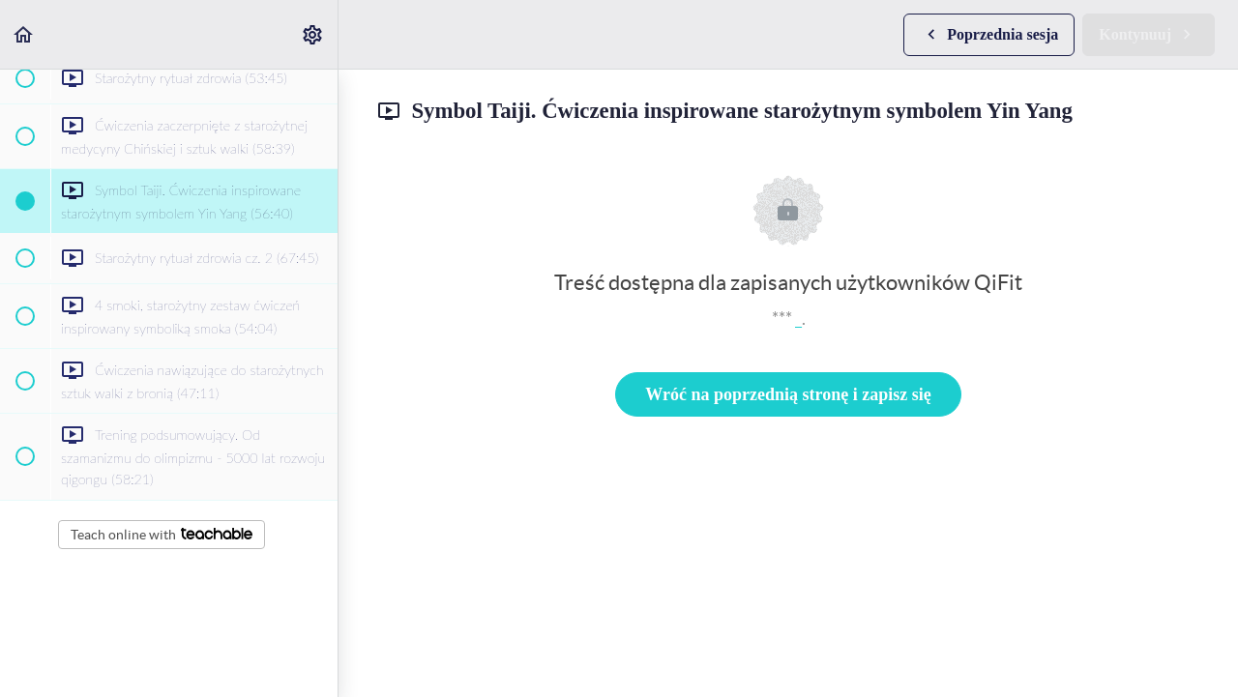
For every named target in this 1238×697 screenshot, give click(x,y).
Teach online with (161, 534)
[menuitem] (313, 34)
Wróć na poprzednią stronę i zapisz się (787, 394)
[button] (24, 34)
